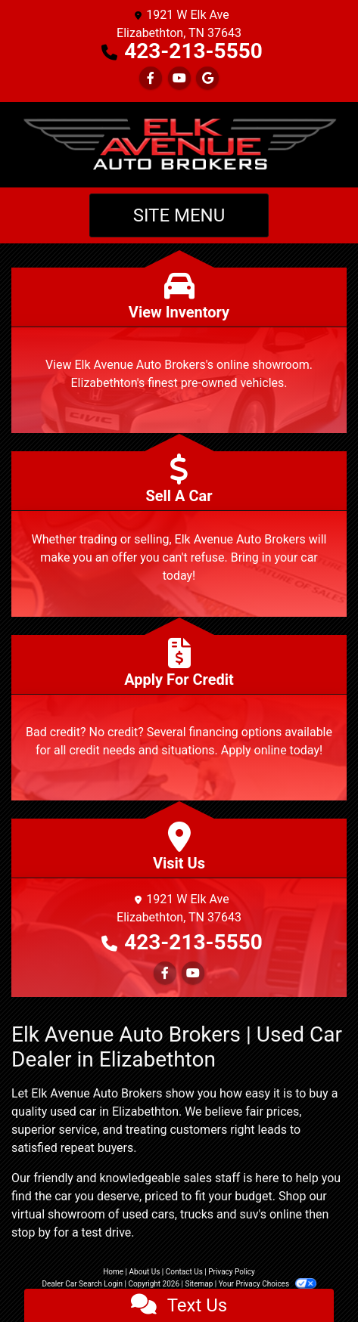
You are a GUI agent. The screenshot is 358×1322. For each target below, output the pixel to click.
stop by (31, 1232)
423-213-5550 (193, 51)
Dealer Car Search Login (82, 1284)
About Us (144, 1272)
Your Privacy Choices (267, 1284)
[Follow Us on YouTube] (179, 78)
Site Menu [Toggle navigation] (179, 215)
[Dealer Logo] (179, 144)
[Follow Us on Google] (207, 78)
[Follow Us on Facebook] (150, 78)
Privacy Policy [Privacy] (231, 1272)
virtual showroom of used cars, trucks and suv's (138, 1214)
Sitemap (199, 1284)
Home (113, 1272)
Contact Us (184, 1272)
